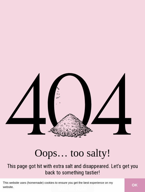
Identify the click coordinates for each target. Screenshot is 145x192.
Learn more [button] (22, 187)
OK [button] (135, 185)
